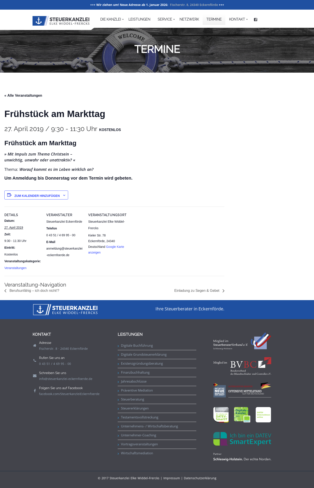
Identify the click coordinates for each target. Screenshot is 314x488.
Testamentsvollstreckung (139, 417)
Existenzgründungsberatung (142, 363)
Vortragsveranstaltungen (139, 444)
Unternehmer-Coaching (138, 435)
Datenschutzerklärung (200, 478)
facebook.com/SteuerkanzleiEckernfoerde (69, 394)
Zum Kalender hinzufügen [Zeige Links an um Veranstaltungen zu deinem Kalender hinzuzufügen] (37, 196)
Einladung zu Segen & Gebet (197, 290)
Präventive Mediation (137, 390)
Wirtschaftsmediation (137, 453)
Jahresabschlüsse (134, 381)
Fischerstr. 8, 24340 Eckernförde (194, 5)
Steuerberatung (132, 399)
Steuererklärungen (135, 408)
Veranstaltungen (15, 268)
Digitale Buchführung (137, 345)
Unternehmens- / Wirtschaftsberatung (149, 426)
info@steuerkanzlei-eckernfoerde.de (65, 379)
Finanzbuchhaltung (135, 372)
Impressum (171, 478)
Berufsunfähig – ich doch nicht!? (34, 290)
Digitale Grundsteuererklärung (144, 354)
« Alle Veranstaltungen (23, 95)
